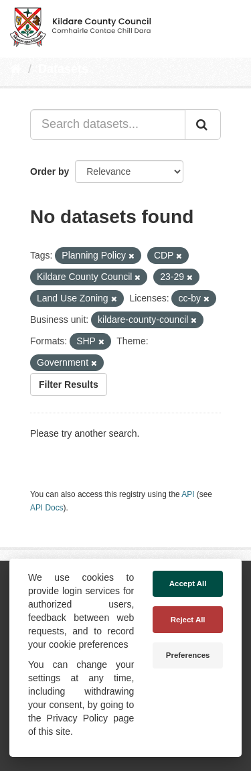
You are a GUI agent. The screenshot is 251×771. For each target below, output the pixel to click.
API (187, 494)
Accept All (188, 583)
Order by (49, 171)
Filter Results (68, 384)
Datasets (63, 69)
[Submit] (203, 124)
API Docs (47, 507)
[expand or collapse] (229, 25)
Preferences (188, 655)
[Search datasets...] (107, 124)
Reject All (188, 620)
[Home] (15, 69)
